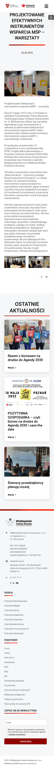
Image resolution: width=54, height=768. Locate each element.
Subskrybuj (25, 741)
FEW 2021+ (9, 658)
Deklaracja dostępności (14, 694)
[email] (25, 722)
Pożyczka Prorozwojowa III (16, 629)
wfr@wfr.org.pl (17, 561)
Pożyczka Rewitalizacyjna (15, 601)
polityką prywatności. (17, 734)
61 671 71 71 (16, 577)
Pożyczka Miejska (12, 606)
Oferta (7, 653)
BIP (5, 676)
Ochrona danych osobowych (17, 690)
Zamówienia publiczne (14, 681)
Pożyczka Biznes (11, 610)
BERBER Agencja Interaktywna (24, 764)
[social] (10, 583)
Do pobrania (9, 685)
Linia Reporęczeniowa (14, 624)
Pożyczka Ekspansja (13, 619)
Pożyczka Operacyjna (14, 633)
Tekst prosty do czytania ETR (17, 704)
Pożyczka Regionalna (13, 615)
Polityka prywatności (13, 699)
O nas (7, 648)
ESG (6, 667)
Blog (6, 671)
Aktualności (9, 662)
